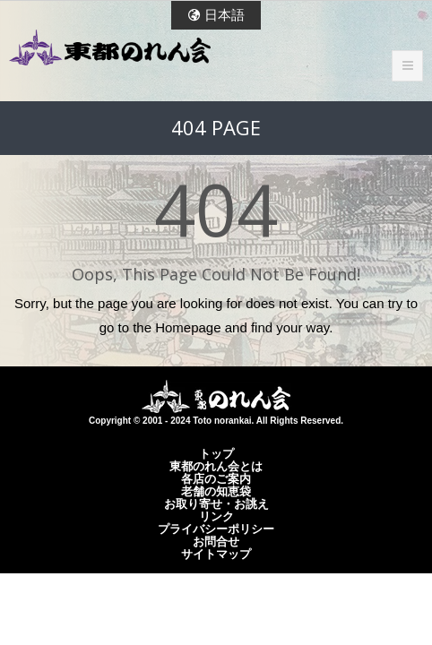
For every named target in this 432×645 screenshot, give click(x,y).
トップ (216, 453)
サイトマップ (216, 554)
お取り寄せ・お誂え (216, 503)
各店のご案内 (216, 478)
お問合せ (216, 541)
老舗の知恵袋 (216, 491)
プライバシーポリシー (216, 528)
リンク (216, 516)
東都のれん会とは (216, 466)
